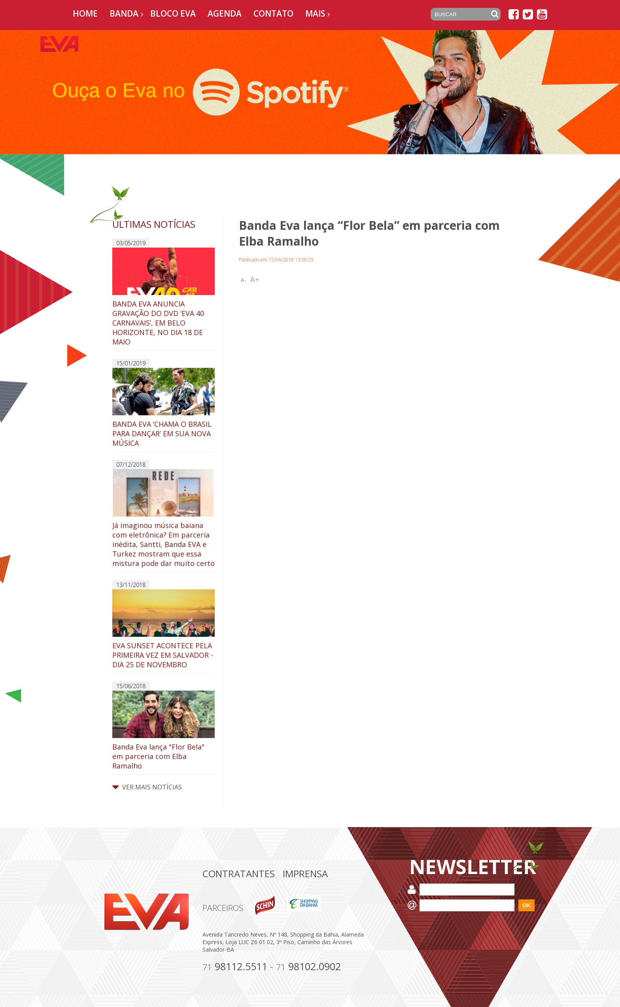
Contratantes (238, 873)
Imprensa (305, 873)
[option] (310, 92)
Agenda (225, 13)
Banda (124, 13)
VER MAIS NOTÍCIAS (147, 787)
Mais (315, 13)
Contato (273, 13)
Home (85, 13)
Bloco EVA (173, 13)
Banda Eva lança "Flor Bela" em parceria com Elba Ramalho (163, 730)
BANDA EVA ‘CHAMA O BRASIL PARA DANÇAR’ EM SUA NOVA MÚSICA (163, 408)
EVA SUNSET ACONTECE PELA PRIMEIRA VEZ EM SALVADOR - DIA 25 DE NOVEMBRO (163, 629)
